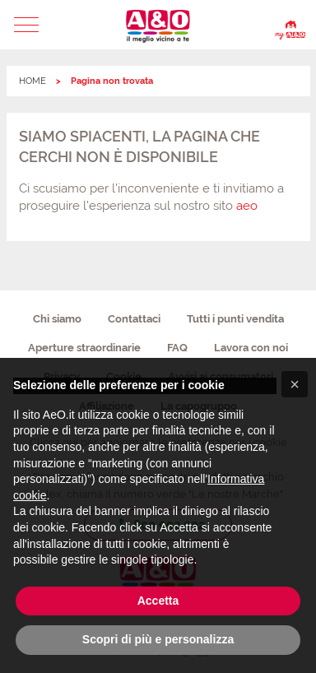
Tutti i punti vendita (235, 319)
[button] (26, 24)
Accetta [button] (158, 600)
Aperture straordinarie (84, 347)
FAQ (177, 347)
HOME (32, 81)
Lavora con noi (251, 347)
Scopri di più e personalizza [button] (158, 639)
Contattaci (134, 319)
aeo (247, 205)
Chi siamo (57, 319)
